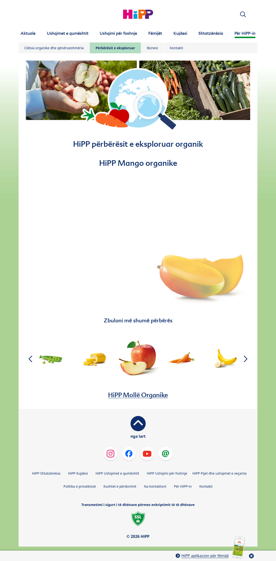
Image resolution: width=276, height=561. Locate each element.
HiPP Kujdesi (78, 473)
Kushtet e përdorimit (120, 486)
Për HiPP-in (183, 486)
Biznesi (152, 48)
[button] (243, 14)
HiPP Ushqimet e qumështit (117, 473)
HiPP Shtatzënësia (46, 473)
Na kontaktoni (155, 486)
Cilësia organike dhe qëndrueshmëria (54, 48)
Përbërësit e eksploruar (115, 48)
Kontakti (176, 48)
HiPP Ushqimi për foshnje (167, 473)
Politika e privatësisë (79, 486)
